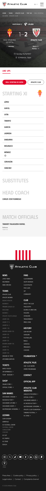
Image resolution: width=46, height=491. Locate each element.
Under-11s (5, 350)
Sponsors (27, 316)
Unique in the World (30, 394)
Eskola (4, 444)
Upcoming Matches (8, 359)
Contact (28, 375)
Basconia (5, 310)
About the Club (29, 303)
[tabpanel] (23, 158)
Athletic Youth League (9, 316)
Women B (5, 303)
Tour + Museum (7, 375)
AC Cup (4, 435)
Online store (6, 384)
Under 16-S (6, 325)
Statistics (27, 344)
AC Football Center (8, 425)
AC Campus (5, 438)
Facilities (26, 313)
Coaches (5, 432)
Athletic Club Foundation (32, 409)
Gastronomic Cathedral (10, 409)
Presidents (27, 347)
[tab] (14, 82)
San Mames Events (8, 406)
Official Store (28, 397)
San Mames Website (30, 400)
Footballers (28, 338)
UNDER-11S (5, 347)
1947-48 (29, 13)
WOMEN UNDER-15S (8, 331)
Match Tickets (6, 368)
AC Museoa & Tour (30, 403)
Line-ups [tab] (6, 70)
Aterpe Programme (30, 369)
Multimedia (5, 282)
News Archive (6, 285)
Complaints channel (31, 479)
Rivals (26, 341)
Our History (28, 331)
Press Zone (27, 322)
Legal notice (7, 479)
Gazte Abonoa (28, 282)
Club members (28, 279)
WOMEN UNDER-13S (8, 343)
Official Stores (7, 387)
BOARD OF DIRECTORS (30, 310)
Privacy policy (31, 475)
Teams (11, 13)
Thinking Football (29, 412)
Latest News (6, 279)
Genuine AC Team (7, 356)
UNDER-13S (5, 337)
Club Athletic (28, 285)
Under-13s (5, 334)
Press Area (6, 475)
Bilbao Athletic (7, 300)
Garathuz (5, 421)
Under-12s (5, 340)
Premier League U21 (8, 306)
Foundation (29, 356)
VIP (25, 291)
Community (27, 294)
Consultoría (6, 429)
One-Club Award (29, 366)
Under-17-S (6, 322)
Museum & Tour (7, 400)
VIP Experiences (7, 371)
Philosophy (27, 306)
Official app (29, 381)
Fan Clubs (27, 288)
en (36, 4)
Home (4, 13)
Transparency (28, 319)
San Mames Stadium (8, 397)
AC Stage (5, 441)
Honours (27, 334)
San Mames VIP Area (8, 403)
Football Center (7, 427)
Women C (5, 313)
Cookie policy (18, 475)
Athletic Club (19, 13)
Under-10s (5, 353)
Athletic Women (7, 297)
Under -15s (5, 328)
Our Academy (6, 418)
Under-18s (5, 319)
